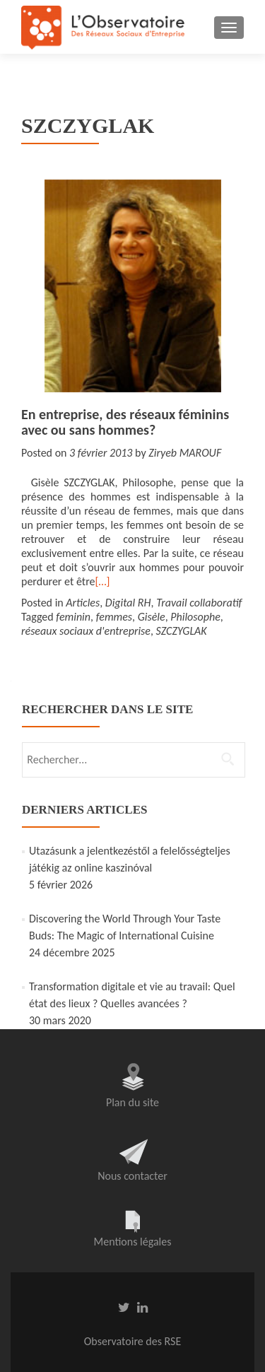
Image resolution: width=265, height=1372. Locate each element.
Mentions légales (133, 1241)
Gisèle (151, 616)
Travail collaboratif (199, 602)
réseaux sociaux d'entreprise (86, 631)
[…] (102, 581)
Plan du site (132, 1102)
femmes (114, 616)
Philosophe (195, 616)
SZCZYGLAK (181, 631)
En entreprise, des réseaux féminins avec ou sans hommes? (125, 422)
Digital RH (128, 602)
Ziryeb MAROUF (184, 452)
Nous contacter (132, 1176)
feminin (73, 616)
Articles (83, 602)
